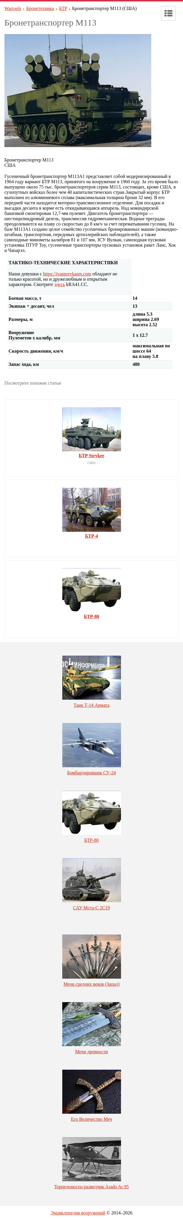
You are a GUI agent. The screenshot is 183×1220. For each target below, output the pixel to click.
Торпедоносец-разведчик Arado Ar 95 (91, 1186)
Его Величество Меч (91, 1119)
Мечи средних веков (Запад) (91, 984)
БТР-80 (91, 616)
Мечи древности (91, 1051)
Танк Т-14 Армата (91, 705)
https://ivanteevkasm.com (67, 273)
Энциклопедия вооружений (78, 1212)
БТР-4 (91, 536)
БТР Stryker (91, 455)
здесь (59, 284)
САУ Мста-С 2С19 (91, 907)
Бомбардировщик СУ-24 (91, 772)
